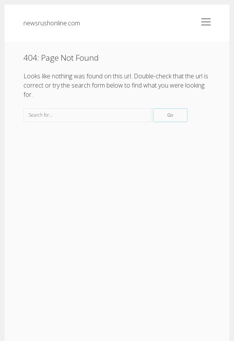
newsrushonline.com (51, 23)
